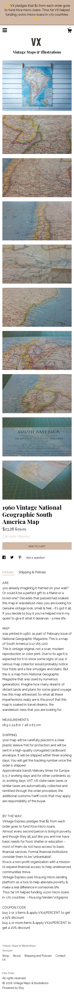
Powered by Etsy (13, 987)
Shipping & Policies (32, 572)
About (17, 955)
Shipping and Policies (38, 955)
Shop (6, 955)
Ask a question (35, 557)
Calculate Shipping (16, 536)
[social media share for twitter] (12, 557)
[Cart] (69, 31)
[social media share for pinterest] (20, 557)
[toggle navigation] (4, 30)
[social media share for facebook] (4, 557)
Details (8, 572)
